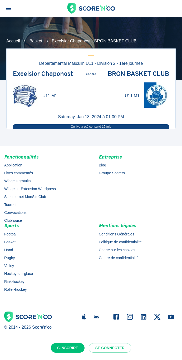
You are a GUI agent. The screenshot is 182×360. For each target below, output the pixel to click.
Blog (102, 165)
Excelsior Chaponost (43, 74)
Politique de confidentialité (120, 242)
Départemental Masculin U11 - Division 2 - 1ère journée (91, 63)
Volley (9, 266)
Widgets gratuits (17, 181)
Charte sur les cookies (117, 250)
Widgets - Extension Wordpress (30, 189)
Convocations (15, 212)
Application (13, 165)
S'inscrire (67, 348)
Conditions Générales (116, 234)
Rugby (9, 258)
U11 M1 (49, 95)
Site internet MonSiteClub (25, 197)
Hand (8, 250)
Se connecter (110, 348)
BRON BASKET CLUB (138, 74)
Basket (35, 41)
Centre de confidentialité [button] (119, 258)
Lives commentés (18, 173)
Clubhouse (13, 220)
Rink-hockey (14, 281)
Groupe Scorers (112, 173)
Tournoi (10, 205)
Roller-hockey (15, 289)
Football (10, 234)
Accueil (13, 41)
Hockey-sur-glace (18, 274)
